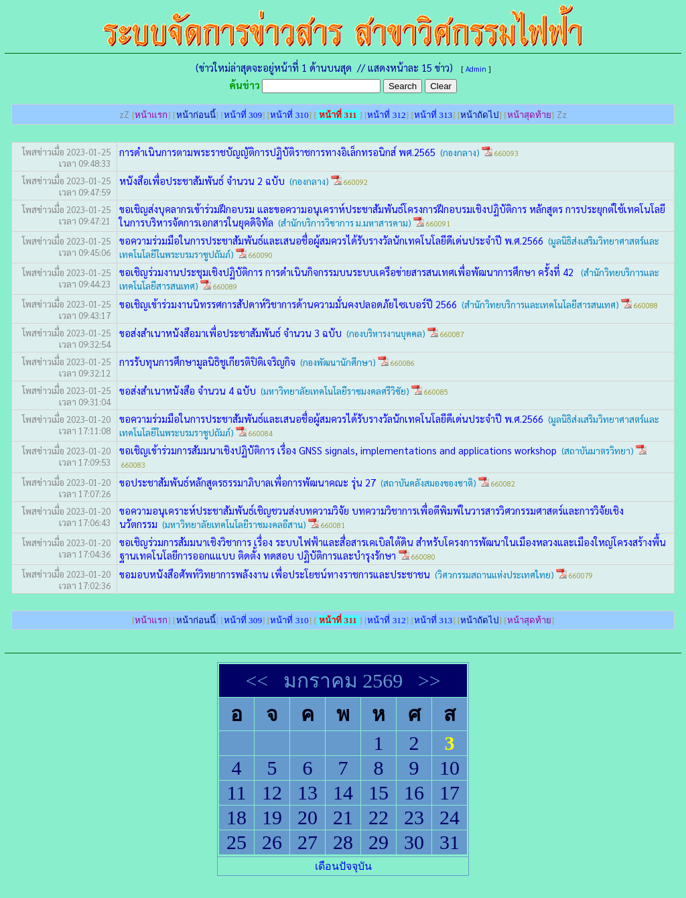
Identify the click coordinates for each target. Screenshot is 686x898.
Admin (476, 68)
